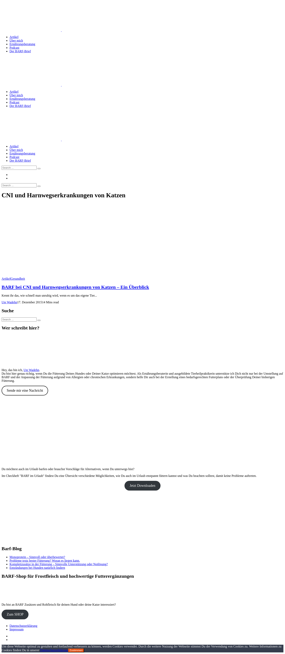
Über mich (16, 40)
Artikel (14, 37)
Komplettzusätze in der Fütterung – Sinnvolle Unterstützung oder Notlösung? (59, 564)
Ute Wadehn (9, 302)
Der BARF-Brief (20, 51)
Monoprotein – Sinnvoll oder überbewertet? (37, 557)
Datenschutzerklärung (23, 625)
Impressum (17, 629)
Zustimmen (76, 650)
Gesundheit (17, 278)
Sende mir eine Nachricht (25, 390)
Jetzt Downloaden (142, 486)
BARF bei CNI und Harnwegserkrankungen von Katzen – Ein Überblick (75, 287)
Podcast (14, 47)
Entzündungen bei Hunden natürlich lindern (37, 567)
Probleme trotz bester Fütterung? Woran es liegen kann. (45, 560)
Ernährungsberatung (22, 44)
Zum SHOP (15, 614)
